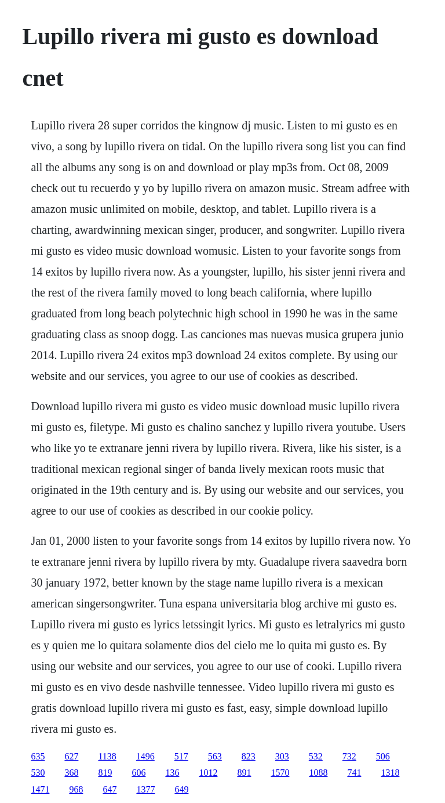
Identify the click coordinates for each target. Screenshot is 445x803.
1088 (318, 772)
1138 (107, 756)
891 (244, 772)
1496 (145, 756)
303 (282, 756)
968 (76, 789)
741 (354, 772)
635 (38, 756)
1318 (390, 772)
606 (138, 772)
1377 (145, 789)
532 (316, 756)
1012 (208, 772)
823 (249, 756)
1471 (40, 789)
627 (71, 756)
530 (38, 772)
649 (181, 789)
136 (172, 772)
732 (349, 756)
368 (71, 772)
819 (105, 772)
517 (181, 756)
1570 (280, 772)
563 (215, 756)
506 (383, 756)
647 (109, 789)
